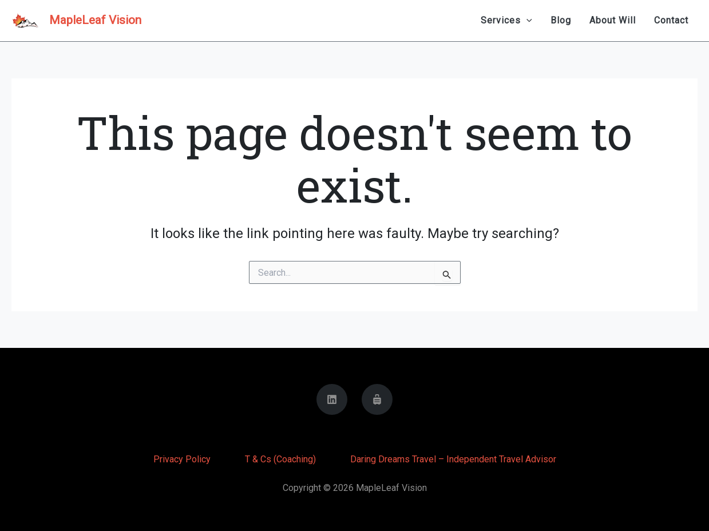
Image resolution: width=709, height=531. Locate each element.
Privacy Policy (182, 459)
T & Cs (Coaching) (280, 459)
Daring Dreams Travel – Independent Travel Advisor (453, 459)
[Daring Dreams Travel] (377, 399)
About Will (612, 20)
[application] (526, 20)
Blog (560, 20)
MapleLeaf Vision (95, 20)
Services (506, 20)
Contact (671, 20)
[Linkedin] (331, 399)
